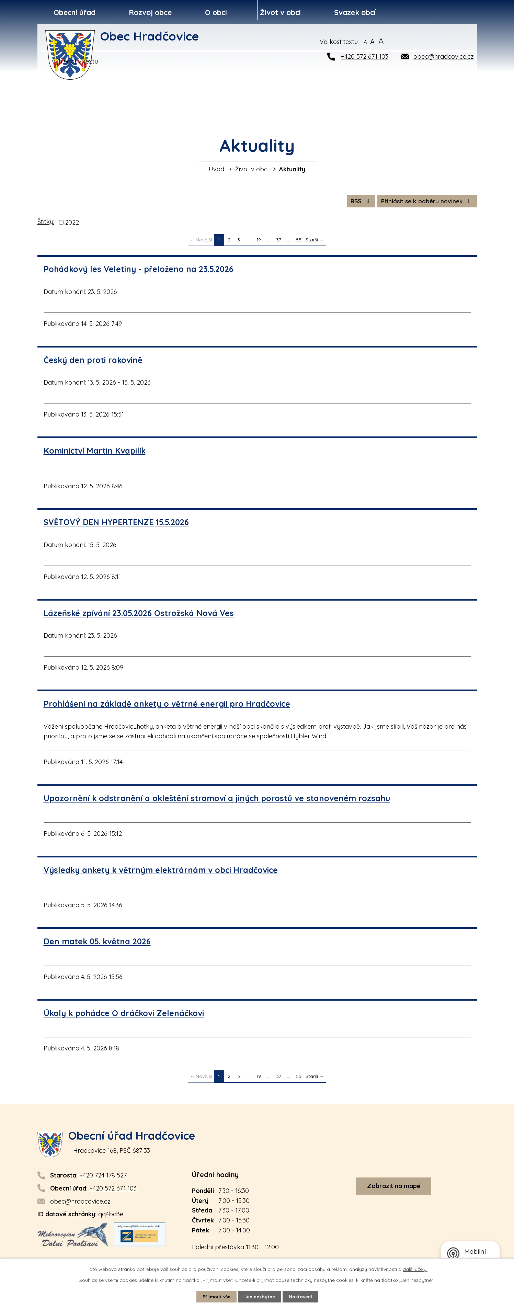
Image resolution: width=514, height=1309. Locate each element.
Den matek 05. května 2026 (97, 943)
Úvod (216, 169)
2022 (72, 224)
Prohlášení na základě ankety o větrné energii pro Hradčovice (167, 705)
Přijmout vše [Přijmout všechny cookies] (214, 1296)
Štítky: (45, 223)
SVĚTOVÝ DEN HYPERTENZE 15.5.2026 (116, 524)
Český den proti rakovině (93, 361)
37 (278, 241)
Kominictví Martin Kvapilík (95, 452)
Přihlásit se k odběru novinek (425, 202)
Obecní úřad (74, 12)
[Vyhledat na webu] (441, 41)
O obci (216, 12)
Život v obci (280, 12)
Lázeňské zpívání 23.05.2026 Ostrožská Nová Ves (139, 614)
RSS (355, 202)
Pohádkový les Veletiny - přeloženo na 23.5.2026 (138, 271)
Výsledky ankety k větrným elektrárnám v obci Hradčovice (161, 871)
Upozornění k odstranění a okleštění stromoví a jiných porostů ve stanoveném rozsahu (217, 800)
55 (298, 241)
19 (258, 241)
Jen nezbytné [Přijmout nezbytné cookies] (260, 1296)
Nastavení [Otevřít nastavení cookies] (302, 1296)
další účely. (415, 1269)
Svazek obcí (355, 12)
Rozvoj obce (150, 12)
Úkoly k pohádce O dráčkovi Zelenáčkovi (124, 1015)
